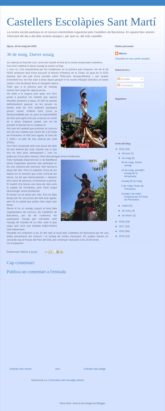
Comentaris (125, 85)
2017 (122, 226)
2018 (122, 221)
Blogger (101, 403)
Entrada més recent (20, 368)
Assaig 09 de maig (131, 181)
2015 (122, 236)
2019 (122, 149)
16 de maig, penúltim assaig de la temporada (132, 173)
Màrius (123, 53)
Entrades (123, 79)
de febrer (127, 215)
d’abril (125, 205)
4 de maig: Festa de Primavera (132, 187)
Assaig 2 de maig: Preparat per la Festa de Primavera (134, 196)
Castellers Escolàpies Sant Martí (81, 21)
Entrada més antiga (95, 368)
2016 (122, 231)
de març (127, 210)
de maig (127, 158)
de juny (126, 153)
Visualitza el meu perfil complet (132, 58)
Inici (57, 368)
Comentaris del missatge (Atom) (66, 380)
